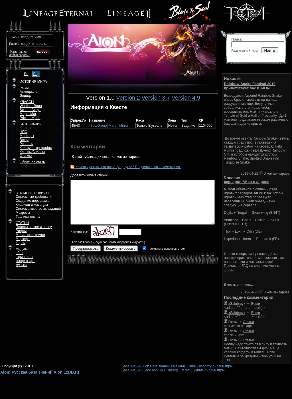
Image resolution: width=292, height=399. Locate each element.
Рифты (21, 231)
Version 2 (128, 97)
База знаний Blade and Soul (144, 370)
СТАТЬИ (22, 223)
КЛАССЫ (27, 102)
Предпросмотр (85, 248)
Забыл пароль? (19, 55)
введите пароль (33, 44)
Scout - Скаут (30, 110)
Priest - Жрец (30, 118)
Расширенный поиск (244, 50)
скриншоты (24, 257)
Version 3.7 (155, 97)
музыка (21, 265)
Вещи (24, 140)
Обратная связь (32, 162)
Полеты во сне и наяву (34, 227)
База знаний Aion (135, 366)
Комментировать (120, 248)
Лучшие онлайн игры (208, 370)
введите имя (31, 37)
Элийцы (26, 96)
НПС (23, 132)
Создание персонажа (32, 201)
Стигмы (26, 156)
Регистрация (18, 51)
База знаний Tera (163, 366)
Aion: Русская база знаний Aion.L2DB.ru (39, 372)
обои (19, 253)
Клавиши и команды (32, 205)
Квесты (25, 128)
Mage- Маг (28, 114)
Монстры (27, 136)
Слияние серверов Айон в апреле (246, 179)
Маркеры (23, 239)
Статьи (248, 322)
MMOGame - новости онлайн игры (205, 366)
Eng (36, 74)
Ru (26, 74)
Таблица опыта (28, 217)
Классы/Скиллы (32, 152)
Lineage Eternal (178, 370)
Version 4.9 (186, 97)
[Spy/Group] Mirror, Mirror (109, 126)
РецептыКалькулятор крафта (36, 146)
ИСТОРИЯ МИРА (33, 82)
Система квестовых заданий (38, 209)
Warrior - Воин (31, 106)
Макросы (23, 213)
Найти (269, 50)
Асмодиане (28, 92)
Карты (20, 243)
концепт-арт (25, 261)
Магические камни (30, 235)
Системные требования (34, 197)
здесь (228, 270)
